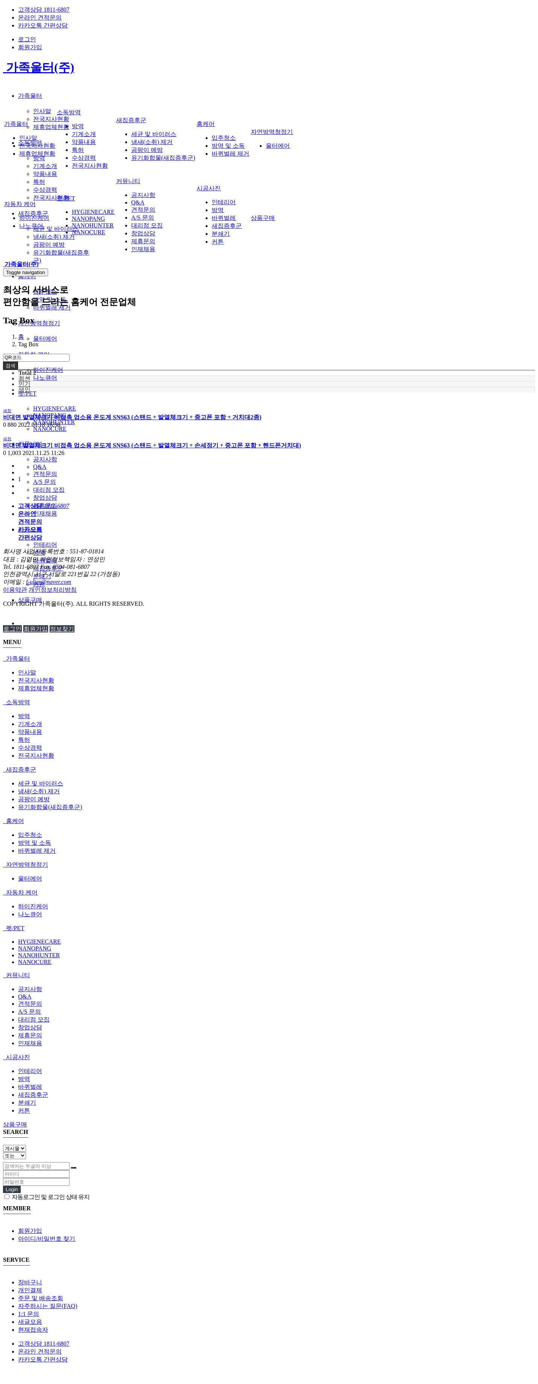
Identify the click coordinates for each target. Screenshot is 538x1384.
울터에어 (45, 338)
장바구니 (30, 1282)
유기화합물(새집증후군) (163, 158)
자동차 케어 (20, 204)
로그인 (27, 39)
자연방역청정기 (39, 323)
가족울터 (30, 95)
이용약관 (15, 590)
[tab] (269, 659)
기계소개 (45, 166)
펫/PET (27, 393)
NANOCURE (50, 429)
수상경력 (45, 189)
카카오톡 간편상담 (43, 25)
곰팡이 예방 (49, 244)
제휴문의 (143, 241)
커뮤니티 (128, 181)
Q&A (40, 467)
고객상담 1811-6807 (44, 9)
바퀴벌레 (224, 218)
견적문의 (45, 474)
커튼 (218, 241)
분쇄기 (221, 233)
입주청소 (224, 138)
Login (12, 1189)
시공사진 (209, 188)
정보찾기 (62, 629)
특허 (39, 182)
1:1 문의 (28, 1314)
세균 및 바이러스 (55, 229)
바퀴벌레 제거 (230, 153)
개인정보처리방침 (53, 590)
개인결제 (30, 1290)
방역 (39, 158)
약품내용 (45, 174)
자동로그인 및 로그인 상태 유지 (47, 1197)
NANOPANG (88, 218)
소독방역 (69, 112)
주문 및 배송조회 (40, 1298)
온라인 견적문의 (40, 17)
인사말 (42, 111)
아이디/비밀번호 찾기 (46, 1238)
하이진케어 (48, 370)
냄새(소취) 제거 (54, 236)
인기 (24, 384)
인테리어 (45, 544)
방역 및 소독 (228, 145)
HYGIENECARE (54, 408)
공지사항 (45, 459)
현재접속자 (33, 1329)
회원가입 (30, 47)
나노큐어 (45, 377)
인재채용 (45, 513)
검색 (10, 365)
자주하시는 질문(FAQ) (47, 1306)
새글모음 (30, 1322)
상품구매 (263, 218)
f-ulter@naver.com (48, 582)
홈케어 (206, 124)
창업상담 (45, 497)
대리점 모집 (49, 490)
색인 (24, 390)
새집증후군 (33, 213)
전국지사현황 (51, 119)
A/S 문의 (44, 482)
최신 (24, 378)
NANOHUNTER (93, 225)
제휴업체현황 (51, 127)
